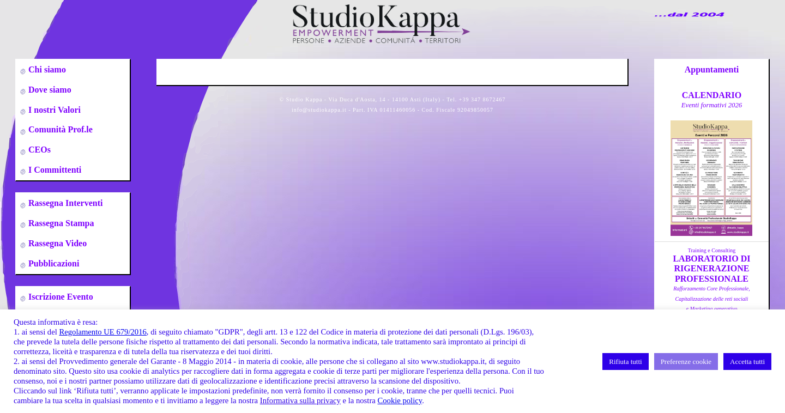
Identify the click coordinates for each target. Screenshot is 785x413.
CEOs (38, 149)
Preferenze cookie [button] (686, 361)
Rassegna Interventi (64, 203)
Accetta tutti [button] (747, 361)
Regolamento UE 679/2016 (102, 331)
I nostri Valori (53, 109)
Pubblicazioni (52, 263)
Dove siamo (48, 89)
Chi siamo (46, 69)
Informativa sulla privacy (300, 400)
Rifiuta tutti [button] (625, 361)
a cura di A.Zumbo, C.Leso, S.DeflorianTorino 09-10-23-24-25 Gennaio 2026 (711, 309)
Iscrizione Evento (59, 296)
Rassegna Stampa (60, 223)
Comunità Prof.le (59, 129)
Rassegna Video (56, 243)
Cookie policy (399, 400)
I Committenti (53, 169)
